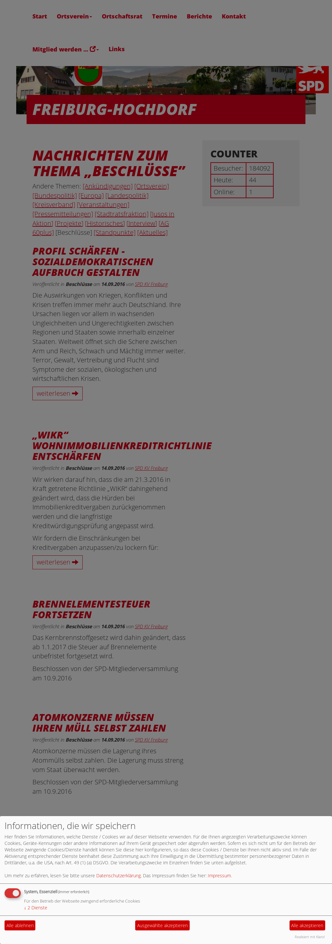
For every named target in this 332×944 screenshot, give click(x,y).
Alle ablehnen (20, 925)
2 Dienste (35, 907)
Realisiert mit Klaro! (310, 936)
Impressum (219, 875)
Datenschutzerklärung (118, 875)
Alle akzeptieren (307, 925)
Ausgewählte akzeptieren (162, 925)
